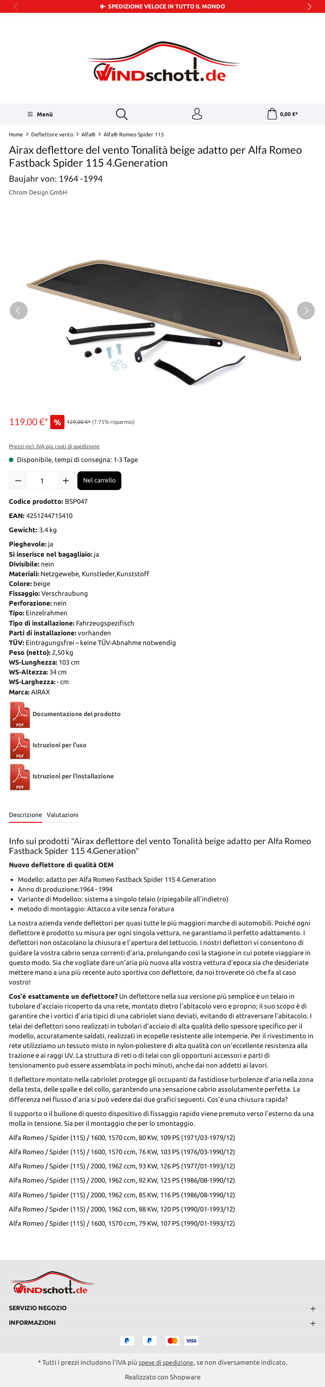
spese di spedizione (165, 1362)
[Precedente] (19, 313)
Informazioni (34, 1322)
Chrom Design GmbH (40, 194)
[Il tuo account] (196, 115)
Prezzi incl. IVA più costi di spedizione (54, 448)
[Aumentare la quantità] (66, 483)
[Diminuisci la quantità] (18, 483)
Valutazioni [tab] (63, 817)
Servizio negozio (40, 1307)
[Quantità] (42, 483)
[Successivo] (306, 313)
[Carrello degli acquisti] (281, 115)
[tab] (25, 817)
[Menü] (39, 115)
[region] (162, 312)
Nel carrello (99, 482)
